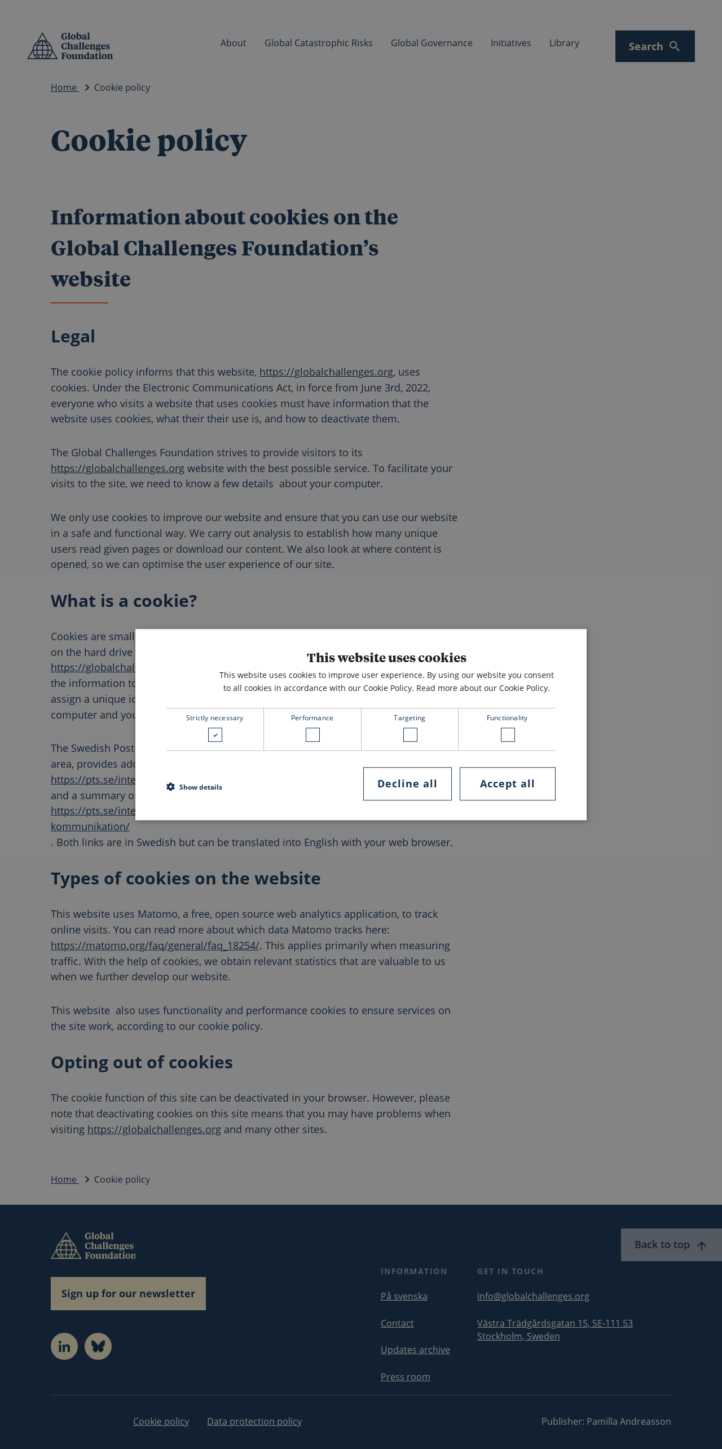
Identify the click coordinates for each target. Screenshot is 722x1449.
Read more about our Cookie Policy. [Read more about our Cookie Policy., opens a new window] (483, 687)
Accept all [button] (507, 784)
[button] (194, 786)
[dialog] (361, 724)
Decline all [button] (407, 784)
